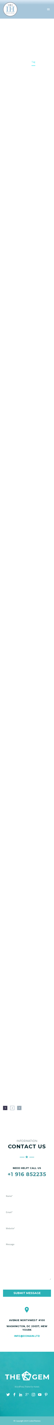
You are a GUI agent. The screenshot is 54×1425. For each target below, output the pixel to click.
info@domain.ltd (27, 1336)
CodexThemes (34, 1421)
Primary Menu (48, 9)
